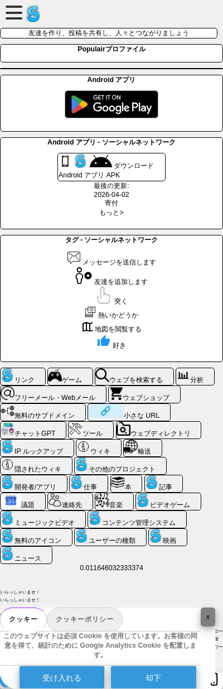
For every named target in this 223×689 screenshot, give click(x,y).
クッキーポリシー (85, 619)
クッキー (23, 619)
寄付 (111, 203)
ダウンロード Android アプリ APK (106, 166)
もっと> (111, 212)
